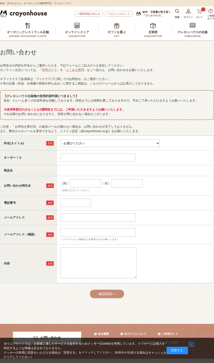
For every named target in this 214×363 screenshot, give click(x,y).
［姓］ (64, 183)
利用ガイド (49, 70)
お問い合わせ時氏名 (17, 185)
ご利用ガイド (170, 333)
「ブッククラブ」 (157, 13)
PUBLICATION (193, 36)
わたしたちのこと (120, 13)
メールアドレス (14, 217)
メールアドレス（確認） (20, 234)
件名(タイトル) (14, 143)
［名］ (106, 183)
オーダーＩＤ (13, 157)
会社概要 (103, 333)
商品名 (8, 170)
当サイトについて (135, 333)
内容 (7, 263)
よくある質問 (75, 70)
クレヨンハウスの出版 (193, 32)
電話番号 (10, 202)
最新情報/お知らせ (89, 13)
